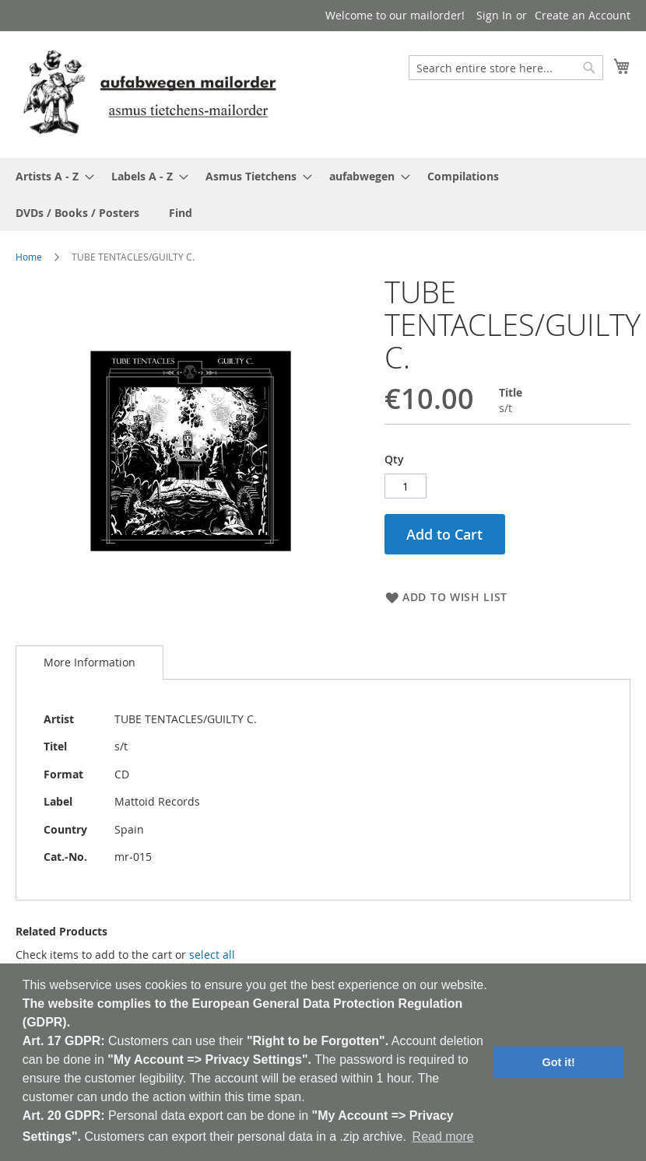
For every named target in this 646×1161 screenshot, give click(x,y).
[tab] (89, 662)
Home (29, 256)
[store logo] (149, 93)
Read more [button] (443, 1136)
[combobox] (506, 67)
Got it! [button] (558, 1062)
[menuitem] (50, 176)
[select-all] (212, 955)
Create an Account (582, 15)
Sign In (494, 15)
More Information (89, 662)
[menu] (323, 194)
